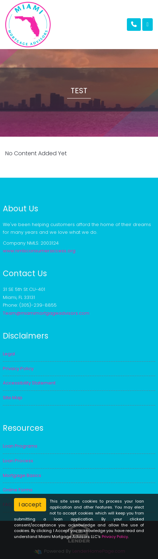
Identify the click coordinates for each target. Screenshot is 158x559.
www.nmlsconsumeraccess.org (39, 250)
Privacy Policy (115, 536)
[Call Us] (134, 24)
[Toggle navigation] (147, 24)
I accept (30, 504)
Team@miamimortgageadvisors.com (46, 313)
